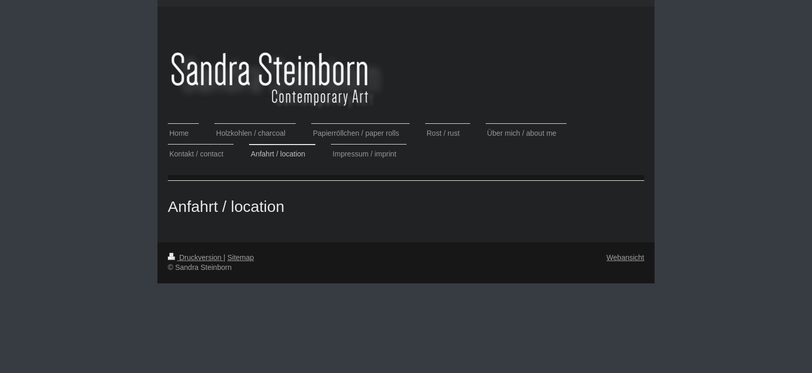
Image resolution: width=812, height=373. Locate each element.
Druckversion (195, 257)
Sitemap (240, 257)
